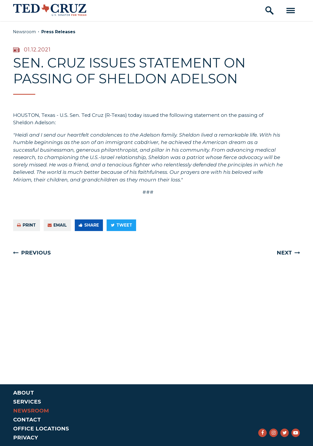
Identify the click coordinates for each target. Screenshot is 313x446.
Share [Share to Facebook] (89, 225)
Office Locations (41, 428)
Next (284, 253)
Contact (27, 419)
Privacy (25, 437)
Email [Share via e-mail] (57, 225)
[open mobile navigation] (290, 10)
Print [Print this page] (26, 225)
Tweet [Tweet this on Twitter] (121, 225)
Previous (36, 253)
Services (27, 402)
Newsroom (24, 31)
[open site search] (269, 10)
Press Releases (58, 31)
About (23, 393)
